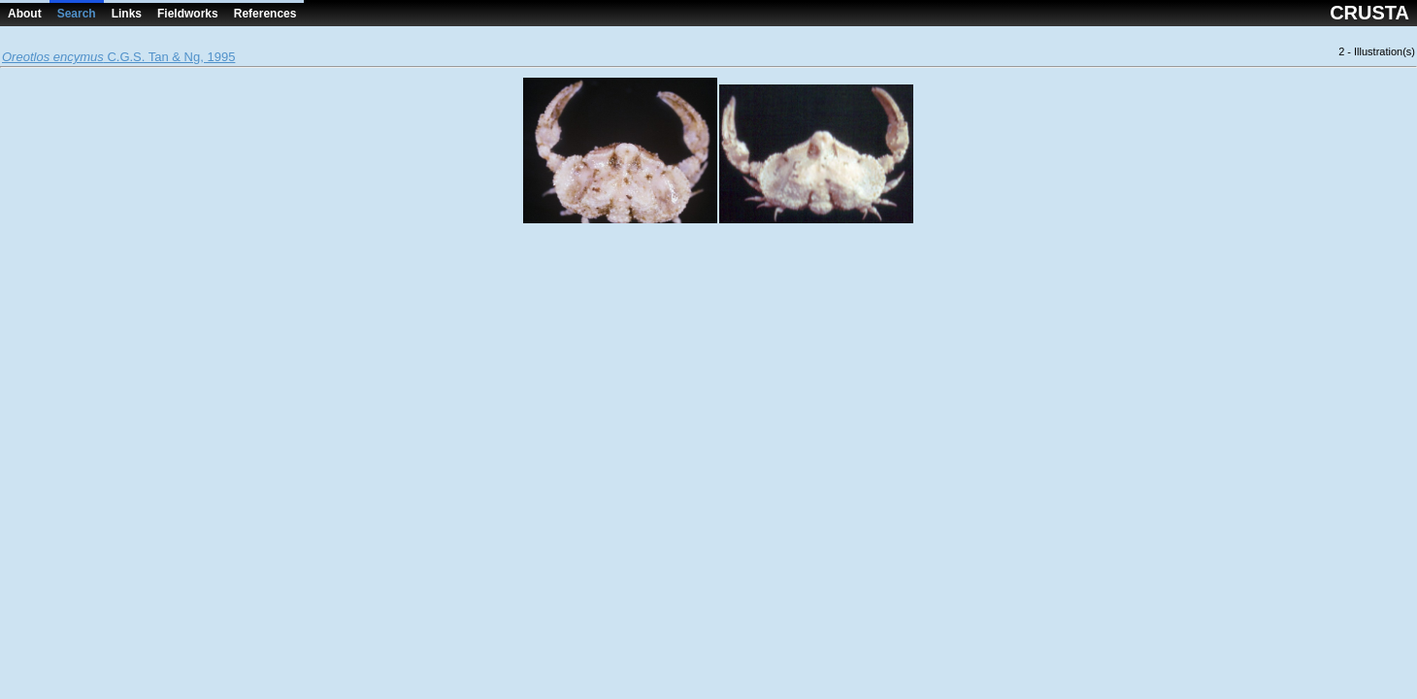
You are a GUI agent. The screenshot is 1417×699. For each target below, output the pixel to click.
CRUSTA (1369, 12)
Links (127, 13)
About (25, 13)
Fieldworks (187, 13)
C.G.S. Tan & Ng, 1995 (118, 57)
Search (76, 13)
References (265, 13)
